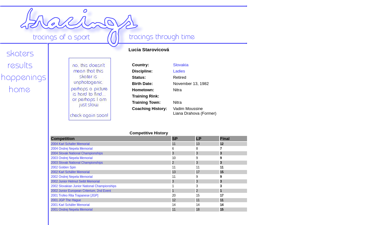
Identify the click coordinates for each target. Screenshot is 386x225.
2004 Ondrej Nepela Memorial (71, 148)
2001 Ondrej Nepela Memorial (71, 209)
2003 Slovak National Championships (77, 162)
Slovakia (180, 64)
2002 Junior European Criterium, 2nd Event (81, 190)
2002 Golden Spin (63, 167)
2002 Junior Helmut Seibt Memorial (75, 181)
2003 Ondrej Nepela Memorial (71, 158)
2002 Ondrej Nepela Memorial (71, 176)
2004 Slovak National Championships (77, 153)
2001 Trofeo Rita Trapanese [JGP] (74, 195)
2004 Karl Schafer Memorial (70, 144)
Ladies (179, 71)
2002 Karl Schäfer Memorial (70, 172)
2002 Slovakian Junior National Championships (83, 186)
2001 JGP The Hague (66, 200)
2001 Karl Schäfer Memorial (70, 205)
